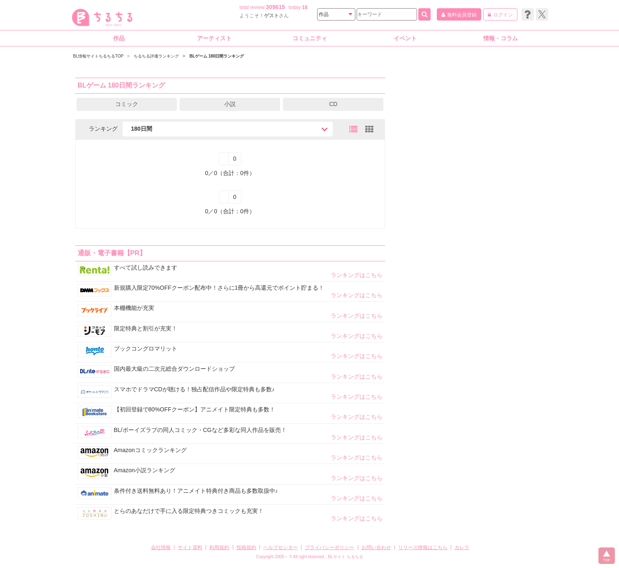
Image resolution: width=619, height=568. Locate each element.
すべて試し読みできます (145, 267)
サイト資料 (190, 547)
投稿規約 (246, 547)
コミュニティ (309, 38)
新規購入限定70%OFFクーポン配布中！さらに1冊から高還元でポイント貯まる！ (219, 287)
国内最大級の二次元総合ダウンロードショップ (174, 368)
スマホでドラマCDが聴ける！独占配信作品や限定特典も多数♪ (194, 389)
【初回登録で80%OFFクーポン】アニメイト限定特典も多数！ (194, 409)
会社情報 (161, 547)
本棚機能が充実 (134, 308)
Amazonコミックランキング (150, 450)
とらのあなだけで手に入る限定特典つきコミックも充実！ (189, 511)
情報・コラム (500, 38)
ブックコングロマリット (145, 348)
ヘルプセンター (280, 547)
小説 (230, 104)
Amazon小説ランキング (144, 470)
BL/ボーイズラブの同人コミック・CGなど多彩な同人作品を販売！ (200, 430)
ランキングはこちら (357, 275)
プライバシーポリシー (329, 547)
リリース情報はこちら (422, 547)
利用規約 (219, 547)
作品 (119, 38)
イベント (405, 38)
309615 (275, 7)
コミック (126, 104)
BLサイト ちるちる (345, 556)
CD (333, 104)
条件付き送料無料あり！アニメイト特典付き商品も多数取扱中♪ (196, 490)
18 (304, 7)
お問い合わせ (376, 547)
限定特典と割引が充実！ (145, 328)
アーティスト (214, 38)
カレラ (461, 547)
